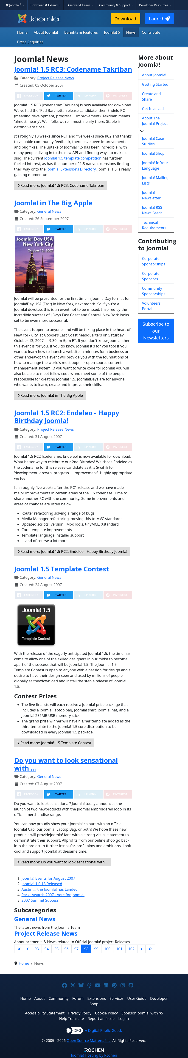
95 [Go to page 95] (56, 948)
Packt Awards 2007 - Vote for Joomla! (53, 894)
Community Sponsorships (153, 291)
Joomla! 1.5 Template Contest (61, 568)
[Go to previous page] (28, 949)
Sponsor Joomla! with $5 (142, 1013)
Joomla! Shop (153, 153)
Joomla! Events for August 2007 (48, 878)
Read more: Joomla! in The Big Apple (50, 395)
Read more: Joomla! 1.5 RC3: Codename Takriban (60, 185)
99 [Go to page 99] (96, 948)
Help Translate (71, 1018)
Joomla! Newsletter (151, 195)
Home (22, 32)
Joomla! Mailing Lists (155, 180)
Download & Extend (45, 5)
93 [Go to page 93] (37, 948)
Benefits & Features (81, 32)
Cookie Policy (106, 1013)
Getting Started (155, 84)
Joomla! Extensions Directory (71, 169)
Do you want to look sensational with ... (66, 764)
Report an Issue (101, 1018)
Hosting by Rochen (94, 1055)
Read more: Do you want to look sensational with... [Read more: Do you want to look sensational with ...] (62, 862)
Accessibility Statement (45, 1013)
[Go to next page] (141, 949)
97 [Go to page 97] (76, 948)
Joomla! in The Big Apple (53, 202)
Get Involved (153, 108)
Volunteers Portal (151, 306)
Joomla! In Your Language (155, 165)
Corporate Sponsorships (153, 261)
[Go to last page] (150, 949)
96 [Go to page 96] (66, 948)
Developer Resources (154, 5)
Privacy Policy (79, 1013)
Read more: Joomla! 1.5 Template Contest (54, 742)
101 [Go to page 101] (119, 948)
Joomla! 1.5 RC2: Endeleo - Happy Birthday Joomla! (66, 416)
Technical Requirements (154, 225)
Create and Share (151, 96)
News (131, 32)
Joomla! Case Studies (153, 141)
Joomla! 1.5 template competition (72, 158)
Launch (159, 19)
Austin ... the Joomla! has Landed (50, 889)
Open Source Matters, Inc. (89, 1040)
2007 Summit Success (40, 900)
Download (125, 19)
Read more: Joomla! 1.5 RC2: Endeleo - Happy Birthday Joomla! (72, 551)
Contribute (151, 32)
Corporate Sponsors (151, 276)
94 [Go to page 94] (47, 948)
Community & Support (115, 5)
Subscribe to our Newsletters (156, 331)
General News (49, 211)
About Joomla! (46, 32)
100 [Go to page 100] (107, 948)
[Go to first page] (19, 949)
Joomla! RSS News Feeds (152, 210)
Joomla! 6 (112, 32)
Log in (123, 1018)
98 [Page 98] (86, 948)
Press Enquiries (30, 41)
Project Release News (55, 77)
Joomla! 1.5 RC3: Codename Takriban (73, 69)
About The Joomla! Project (155, 121)
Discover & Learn (79, 5)
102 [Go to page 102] (131, 948)
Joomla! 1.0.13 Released (42, 883)
